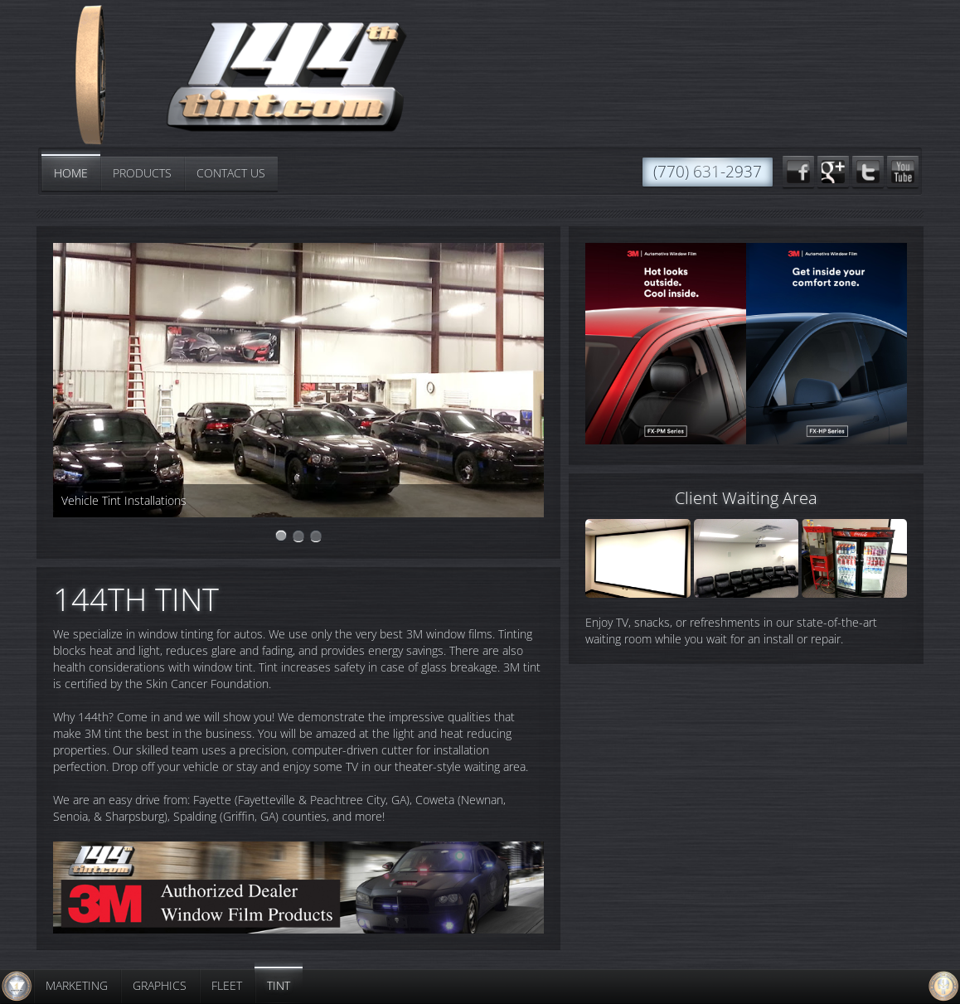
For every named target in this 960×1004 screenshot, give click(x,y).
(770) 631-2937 (707, 171)
